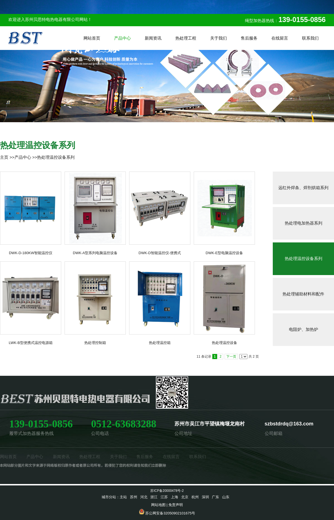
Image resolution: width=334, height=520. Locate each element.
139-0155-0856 (302, 19)
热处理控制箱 (95, 343)
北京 (184, 497)
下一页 (231, 356)
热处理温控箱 (160, 343)
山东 (225, 497)
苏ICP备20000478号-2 (167, 491)
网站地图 (158, 505)
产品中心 (22, 157)
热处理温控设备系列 (56, 157)
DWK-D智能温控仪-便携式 (160, 253)
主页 (4, 157)
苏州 (133, 497)
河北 (144, 497)
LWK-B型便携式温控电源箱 (30, 343)
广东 (215, 497)
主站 (123, 497)
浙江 (154, 497)
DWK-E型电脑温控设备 (224, 253)
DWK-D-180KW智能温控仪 (30, 253)
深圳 (205, 497)
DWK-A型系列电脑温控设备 (95, 253)
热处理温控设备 (224, 343)
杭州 (195, 497)
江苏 (164, 497)
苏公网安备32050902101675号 (170, 513)
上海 (174, 497)
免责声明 (175, 505)
